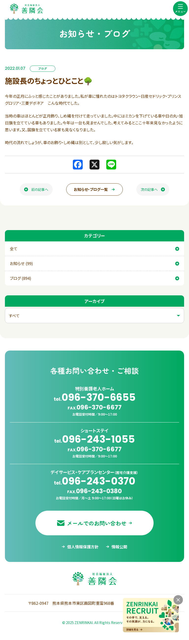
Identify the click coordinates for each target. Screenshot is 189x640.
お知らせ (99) (94, 263)
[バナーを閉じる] (178, 600)
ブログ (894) (94, 278)
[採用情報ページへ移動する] (151, 615)
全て (94, 249)
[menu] (180, 8)
